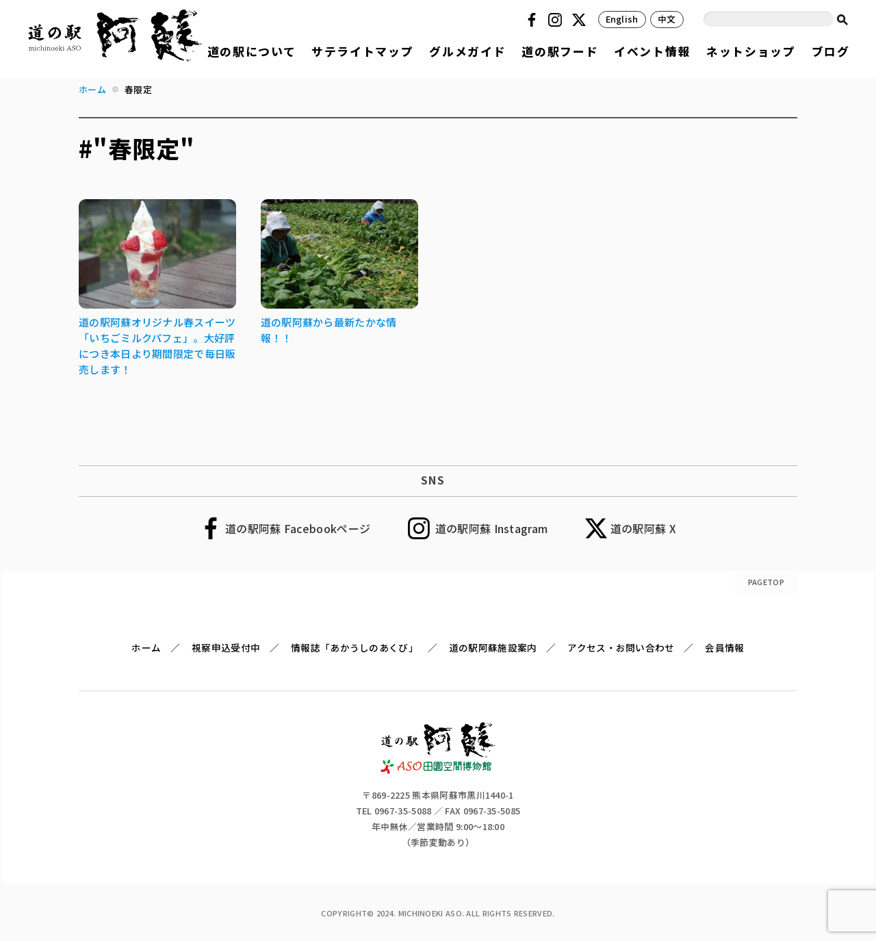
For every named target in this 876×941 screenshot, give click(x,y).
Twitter (581, 20)
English (622, 18)
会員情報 (724, 647)
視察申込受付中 (226, 647)
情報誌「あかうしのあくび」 (354, 647)
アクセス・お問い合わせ (620, 647)
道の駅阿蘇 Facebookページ (297, 528)
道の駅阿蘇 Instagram (491, 528)
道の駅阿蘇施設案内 (493, 647)
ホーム (146, 647)
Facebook (534, 20)
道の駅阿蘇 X (643, 528)
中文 (667, 18)
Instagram (557, 20)
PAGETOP (766, 581)
